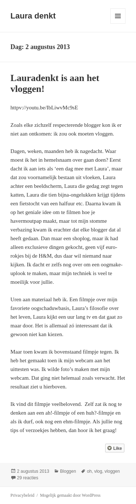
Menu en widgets (118, 23)
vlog (98, 471)
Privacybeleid (22, 495)
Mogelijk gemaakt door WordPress (70, 495)
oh (89, 471)
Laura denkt (33, 15)
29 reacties (27, 477)
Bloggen (68, 471)
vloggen (112, 471)
